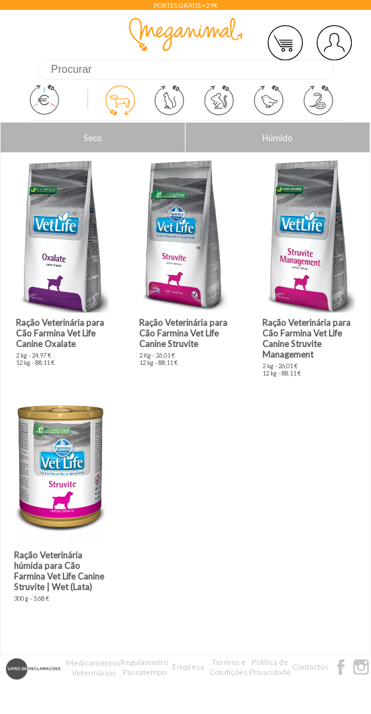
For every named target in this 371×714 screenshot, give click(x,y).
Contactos (310, 667)
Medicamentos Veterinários (93, 668)
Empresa (188, 667)
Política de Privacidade (270, 667)
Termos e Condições (228, 667)
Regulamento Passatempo (144, 667)
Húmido (277, 137)
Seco (92, 137)
